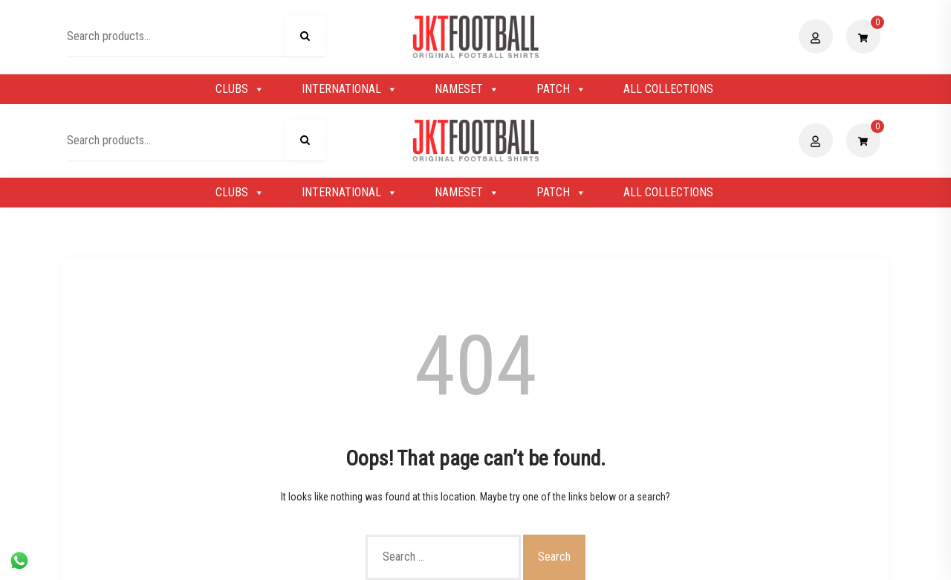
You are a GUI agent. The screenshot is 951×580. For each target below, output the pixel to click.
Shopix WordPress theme (526, 561)
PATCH (561, 89)
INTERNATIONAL (349, 89)
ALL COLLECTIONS (668, 89)
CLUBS (239, 89)
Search (305, 38)
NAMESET (467, 89)
